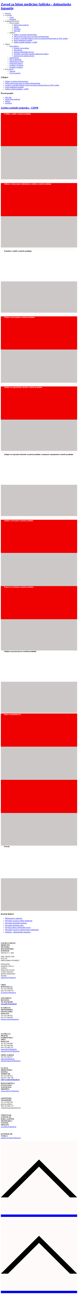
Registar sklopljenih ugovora (24, 52)
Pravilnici (17, 29)
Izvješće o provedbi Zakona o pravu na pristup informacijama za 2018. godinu (32, 85)
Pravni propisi (14, 23)
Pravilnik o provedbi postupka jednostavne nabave (31, 54)
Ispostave (12, 19)
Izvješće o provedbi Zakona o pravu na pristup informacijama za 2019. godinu (41, 38)
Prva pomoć (9, 69)
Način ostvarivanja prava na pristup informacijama (31, 36)
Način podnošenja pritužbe (23, 40)
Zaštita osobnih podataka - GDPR (25, 42)
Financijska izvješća (16, 61)
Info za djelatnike (15, 60)
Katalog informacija (12, 21)
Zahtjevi (12, 33)
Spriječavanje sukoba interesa (24, 56)
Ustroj (11, 17)
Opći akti (17, 31)
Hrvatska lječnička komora (16, 923)
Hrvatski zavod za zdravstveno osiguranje (22, 930)
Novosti (8, 13)
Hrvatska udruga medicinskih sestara (18, 927)
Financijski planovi (16, 63)
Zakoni (16, 27)
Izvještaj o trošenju (16, 67)
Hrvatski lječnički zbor (14, 925)
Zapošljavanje (14, 58)
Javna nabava (14, 46)
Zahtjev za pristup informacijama (25, 35)
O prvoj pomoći (14, 73)
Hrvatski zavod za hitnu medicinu (18, 921)
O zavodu (8, 15)
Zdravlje (12, 71)
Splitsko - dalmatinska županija (17, 932)
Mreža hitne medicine (21, 25)
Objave (7, 44)
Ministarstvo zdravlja (13, 918)
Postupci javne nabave (21, 48)
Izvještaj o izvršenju (16, 65)
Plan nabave (18, 50)
